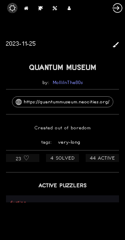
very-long (69, 142)
